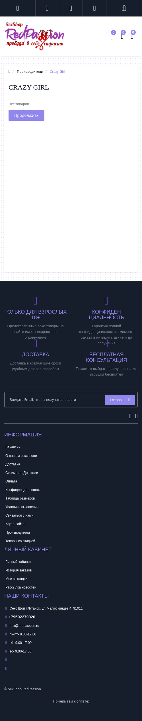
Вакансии (12, 447)
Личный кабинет (18, 562)
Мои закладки (16, 579)
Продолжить (26, 115)
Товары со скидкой (20, 541)
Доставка (12, 464)
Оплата (11, 481)
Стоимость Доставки (21, 473)
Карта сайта (14, 524)
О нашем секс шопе (21, 456)
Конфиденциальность (22, 490)
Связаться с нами (19, 515)
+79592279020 (20, 617)
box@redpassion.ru (22, 626)
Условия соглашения (21, 507)
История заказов (18, 570)
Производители (17, 532)
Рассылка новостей (20, 587)
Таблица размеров (20, 498)
